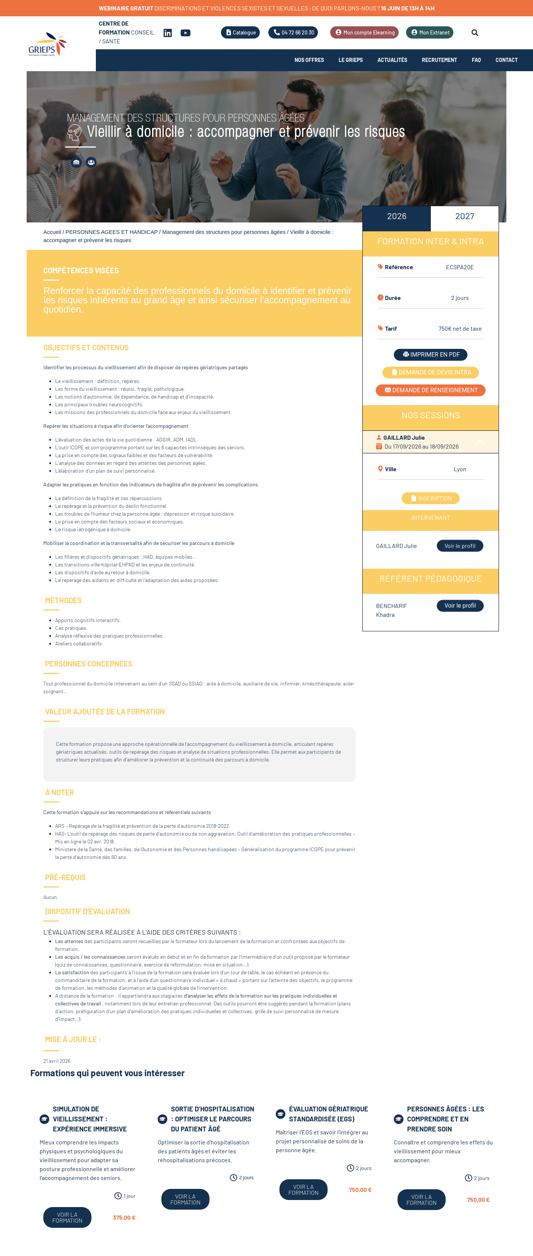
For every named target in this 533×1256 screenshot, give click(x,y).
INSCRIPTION (430, 498)
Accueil (52, 232)
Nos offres (309, 60)
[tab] (396, 218)
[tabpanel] (431, 412)
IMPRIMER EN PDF (431, 355)
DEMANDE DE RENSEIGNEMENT (430, 390)
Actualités (392, 60)
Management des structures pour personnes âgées (223, 232)
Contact (507, 60)
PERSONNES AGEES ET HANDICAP (112, 232)
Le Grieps (351, 60)
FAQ (476, 60)
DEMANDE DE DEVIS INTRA (431, 372)
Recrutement (439, 60)
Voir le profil (460, 545)
